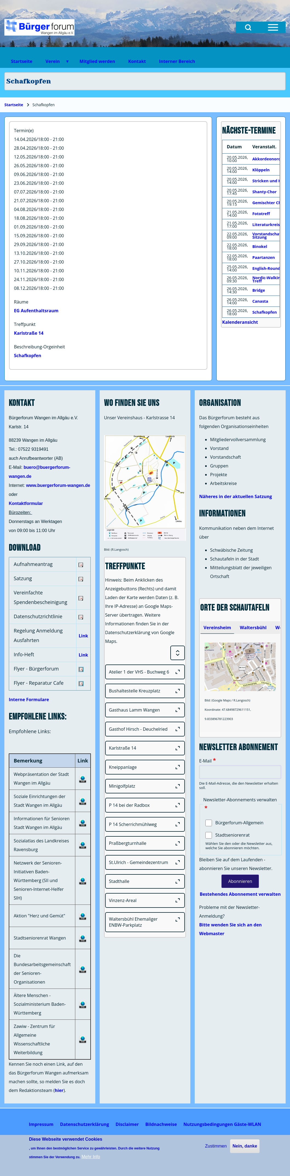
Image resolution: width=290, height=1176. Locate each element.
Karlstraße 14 (29, 333)
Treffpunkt (25, 324)
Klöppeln (260, 169)
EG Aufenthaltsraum (36, 311)
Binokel (259, 246)
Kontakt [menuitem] (137, 61)
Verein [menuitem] (54, 63)
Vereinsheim (217, 628)
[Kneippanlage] (145, 767)
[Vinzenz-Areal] (145, 900)
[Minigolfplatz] (145, 786)
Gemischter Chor (268, 202)
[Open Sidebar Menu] (273, 27)
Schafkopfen (27, 355)
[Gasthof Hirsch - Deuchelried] (145, 729)
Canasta (260, 301)
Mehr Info (91, 1156)
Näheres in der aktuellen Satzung (235, 496)
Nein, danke (244, 1146)
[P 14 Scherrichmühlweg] (145, 824)
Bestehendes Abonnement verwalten (240, 894)
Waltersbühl (253, 628)
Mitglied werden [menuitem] (97, 61)
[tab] (217, 627)
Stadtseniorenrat (232, 835)
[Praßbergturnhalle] (145, 843)
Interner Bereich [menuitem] (177, 61)
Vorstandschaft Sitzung (267, 235)
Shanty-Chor (264, 191)
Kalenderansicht (240, 322)
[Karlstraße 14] (145, 748)
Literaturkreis (266, 224)
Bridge (258, 290)
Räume (21, 302)
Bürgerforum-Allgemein (239, 823)
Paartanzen (263, 257)
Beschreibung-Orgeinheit (39, 347)
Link (83, 636)
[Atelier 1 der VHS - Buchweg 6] (145, 671)
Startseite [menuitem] (21, 61)
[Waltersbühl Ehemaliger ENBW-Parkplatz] (145, 922)
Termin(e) (23, 131)
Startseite (13, 104)
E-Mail (205, 761)
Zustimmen (216, 1146)
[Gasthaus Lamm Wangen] (145, 710)
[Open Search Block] (248, 27)
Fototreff (261, 213)
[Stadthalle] (145, 881)
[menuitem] (41, 1124)
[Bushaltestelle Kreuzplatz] (145, 691)
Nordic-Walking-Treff (268, 279)
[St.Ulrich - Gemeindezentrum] (145, 862)
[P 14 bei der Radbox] (145, 805)
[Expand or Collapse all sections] (177, 653)
